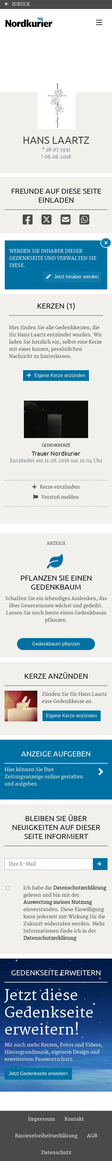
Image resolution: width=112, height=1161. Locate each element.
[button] (100, 864)
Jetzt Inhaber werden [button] (72, 276)
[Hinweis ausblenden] (106, 243)
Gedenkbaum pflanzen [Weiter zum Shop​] (56, 643)
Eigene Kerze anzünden (56, 375)
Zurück (17, 4)
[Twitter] (46, 219)
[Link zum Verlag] (40, 22)
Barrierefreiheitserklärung (46, 1136)
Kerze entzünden (56, 487)
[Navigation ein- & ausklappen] (99, 22)
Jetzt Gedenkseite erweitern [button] (38, 1073)
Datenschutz (56, 1153)
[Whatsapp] (84, 219)
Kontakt (74, 1119)
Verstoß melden (56, 497)
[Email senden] (48, 864)
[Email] (65, 219)
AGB (92, 1136)
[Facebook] (28, 219)
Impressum (41, 1119)
